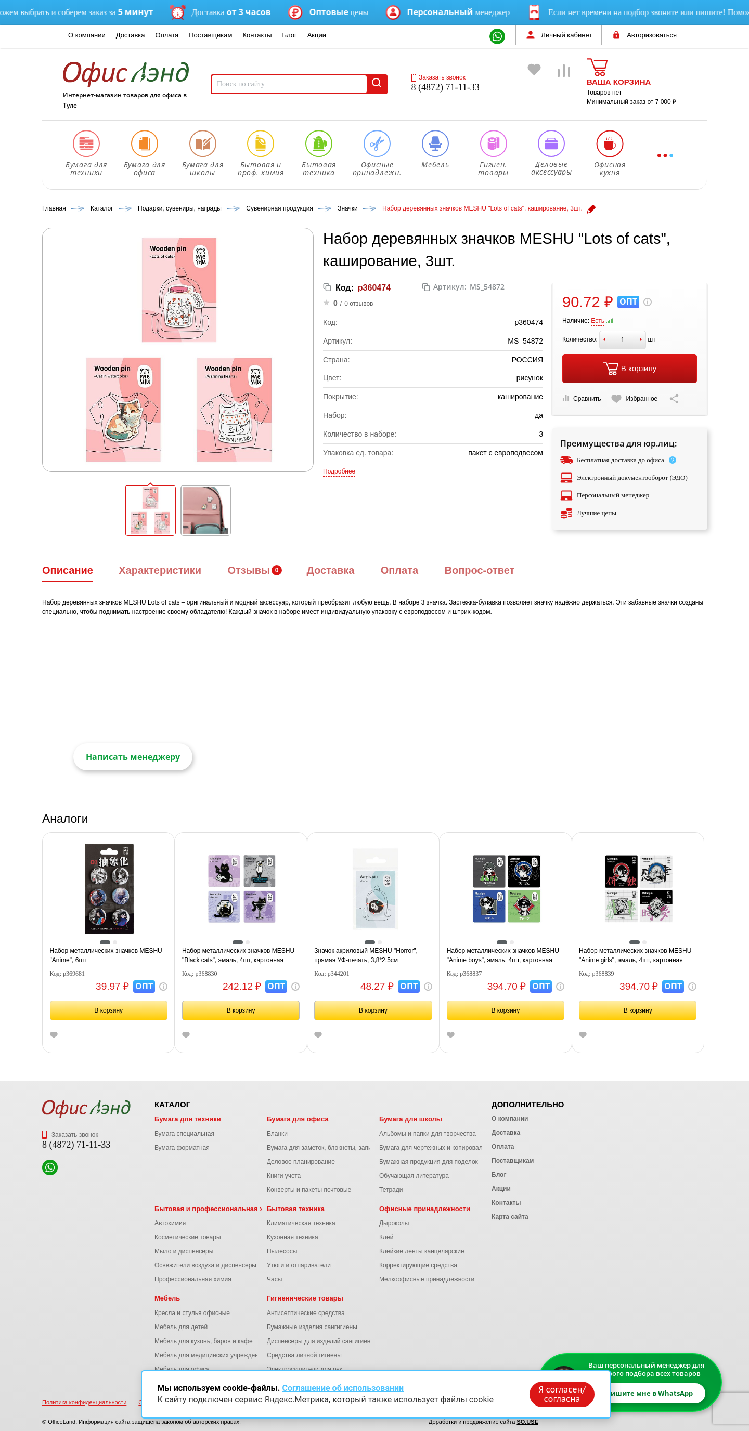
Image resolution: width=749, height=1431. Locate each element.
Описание (67, 570)
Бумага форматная (182, 1147)
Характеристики (160, 570)
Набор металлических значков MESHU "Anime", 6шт (106, 955)
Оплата (167, 35)
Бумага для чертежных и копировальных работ (447, 1147)
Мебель (167, 1298)
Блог (289, 35)
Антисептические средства (306, 1313)
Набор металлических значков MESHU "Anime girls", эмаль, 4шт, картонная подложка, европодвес (635, 956)
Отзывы (248, 570)
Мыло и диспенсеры (183, 1251)
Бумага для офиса (298, 1119)
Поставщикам (210, 35)
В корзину (629, 368)
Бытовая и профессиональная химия (217, 1209)
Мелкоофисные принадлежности (426, 1279)
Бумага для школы (410, 1119)
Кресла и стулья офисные (192, 1313)
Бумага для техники (187, 1119)
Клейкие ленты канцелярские (421, 1251)
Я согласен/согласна (562, 1394)
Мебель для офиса (182, 1369)
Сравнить (581, 398)
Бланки (277, 1133)
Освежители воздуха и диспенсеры (205, 1265)
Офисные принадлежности (424, 1209)
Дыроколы (394, 1223)
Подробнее (339, 471)
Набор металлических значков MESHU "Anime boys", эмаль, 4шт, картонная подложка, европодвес (503, 956)
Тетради (391, 1189)
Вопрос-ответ (479, 570)
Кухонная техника (292, 1237)
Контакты (257, 35)
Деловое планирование (301, 1161)
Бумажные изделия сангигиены (312, 1327)
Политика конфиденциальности (84, 1402)
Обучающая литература (414, 1175)
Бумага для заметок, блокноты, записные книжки (337, 1147)
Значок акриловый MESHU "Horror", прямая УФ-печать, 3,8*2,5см (365, 955)
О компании (87, 35)
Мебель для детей (181, 1327)
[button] (150, 510)
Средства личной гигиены (304, 1355)
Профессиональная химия (192, 1279)
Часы (274, 1279)
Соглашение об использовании (343, 1388)
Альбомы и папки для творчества (427, 1133)
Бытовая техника (296, 1209)
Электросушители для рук (304, 1369)
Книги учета (284, 1175)
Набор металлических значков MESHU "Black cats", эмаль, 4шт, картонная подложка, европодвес (238, 956)
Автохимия (170, 1223)
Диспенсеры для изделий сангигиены (321, 1341)
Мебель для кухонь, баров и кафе (203, 1341)
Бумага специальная (184, 1133)
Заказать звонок (438, 77)
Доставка (130, 35)
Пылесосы (282, 1251)
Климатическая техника (301, 1223)
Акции (316, 35)
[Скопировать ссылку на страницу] (674, 398)
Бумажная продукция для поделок (428, 1161)
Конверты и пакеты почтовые (309, 1189)
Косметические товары (187, 1237)
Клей (386, 1237)
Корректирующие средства (418, 1265)
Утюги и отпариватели (299, 1265)
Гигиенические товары (305, 1298)
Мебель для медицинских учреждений (209, 1355)
